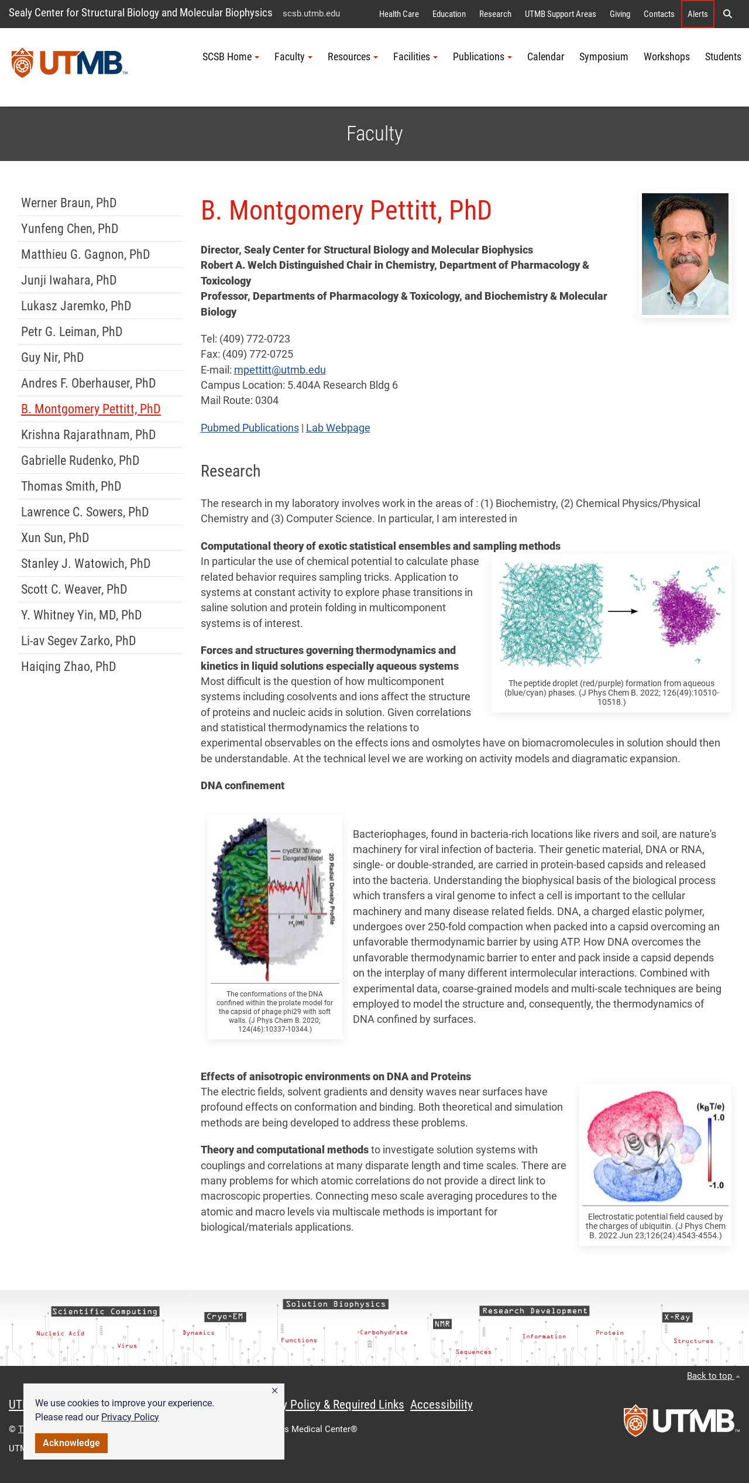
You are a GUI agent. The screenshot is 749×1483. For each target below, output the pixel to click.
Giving (620, 14)
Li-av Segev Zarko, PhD (78, 640)
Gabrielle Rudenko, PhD (80, 460)
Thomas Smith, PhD (71, 486)
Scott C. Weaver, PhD (74, 589)
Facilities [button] (415, 56)
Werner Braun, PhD (69, 203)
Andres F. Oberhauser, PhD (88, 383)
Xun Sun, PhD (55, 537)
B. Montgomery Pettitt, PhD (91, 409)
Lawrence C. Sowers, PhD (85, 512)
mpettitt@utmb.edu (280, 370)
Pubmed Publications (250, 428)
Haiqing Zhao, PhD (68, 666)
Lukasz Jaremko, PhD (76, 306)
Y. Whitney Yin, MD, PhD (81, 615)
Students (723, 56)
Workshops (667, 56)
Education (449, 14)
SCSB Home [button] (230, 56)
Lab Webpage (338, 428)
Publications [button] (482, 56)
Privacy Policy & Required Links (328, 1405)
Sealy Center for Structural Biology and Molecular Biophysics (141, 12)
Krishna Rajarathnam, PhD (88, 434)
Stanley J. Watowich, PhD (86, 563)
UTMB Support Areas (560, 14)
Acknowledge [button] (71, 1442)
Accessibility (441, 1405)
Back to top (713, 1376)
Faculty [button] (293, 56)
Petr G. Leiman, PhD (72, 331)
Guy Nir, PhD (52, 357)
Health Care (399, 14)
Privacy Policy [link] (130, 1417)
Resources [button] (353, 56)
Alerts (698, 14)
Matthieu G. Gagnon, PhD (85, 254)
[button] (275, 1391)
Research (495, 14)
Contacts (659, 14)
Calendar (545, 56)
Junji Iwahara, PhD (69, 280)
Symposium (603, 56)
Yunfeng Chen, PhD (70, 228)
